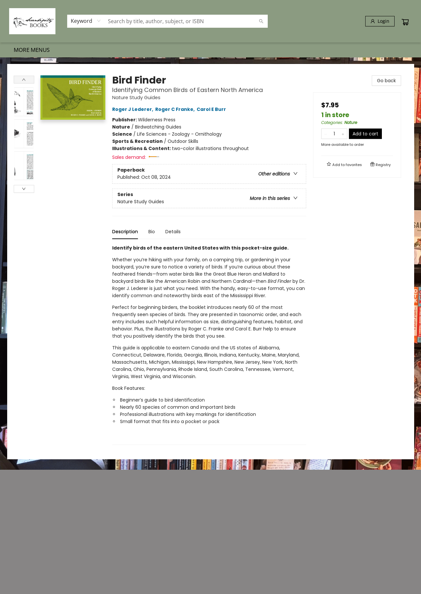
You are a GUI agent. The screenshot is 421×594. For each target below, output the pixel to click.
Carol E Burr (212, 109)
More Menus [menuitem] (374, 49)
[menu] (210, 49)
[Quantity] (334, 134)
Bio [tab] (151, 231)
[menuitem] (22, 49)
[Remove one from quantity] (326, 133)
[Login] (380, 21)
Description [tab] (125, 231)
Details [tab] (173, 231)
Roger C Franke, (176, 109)
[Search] (261, 21)
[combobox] (86, 21)
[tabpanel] (209, 344)
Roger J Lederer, (133, 109)
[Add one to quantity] (343, 133)
